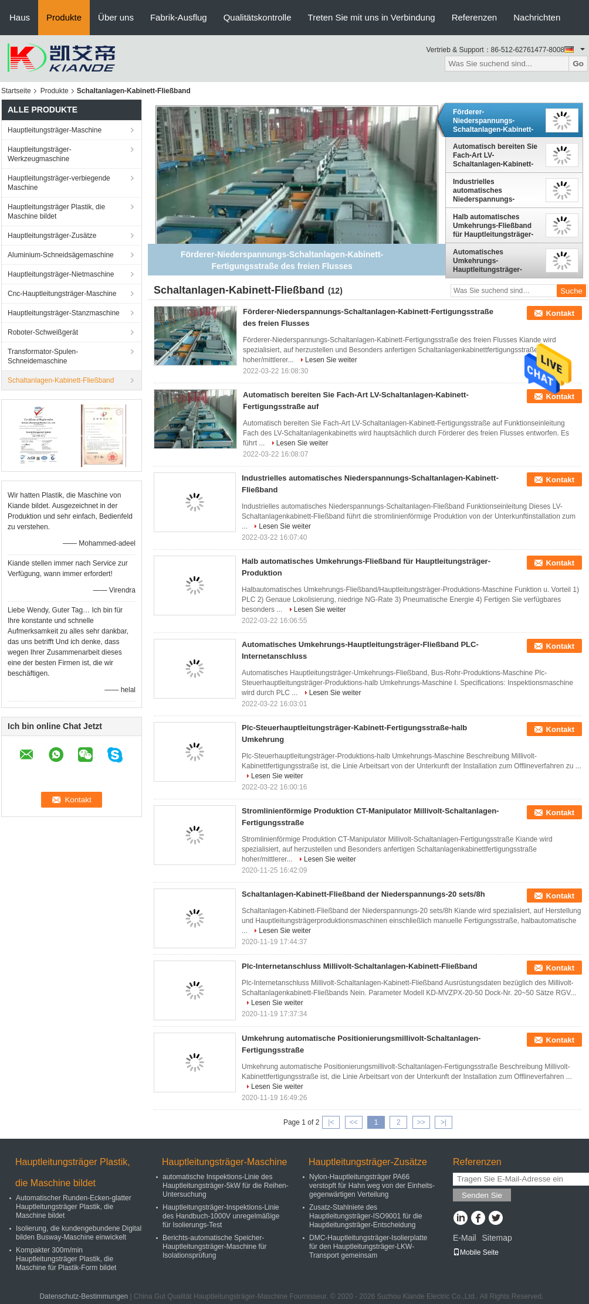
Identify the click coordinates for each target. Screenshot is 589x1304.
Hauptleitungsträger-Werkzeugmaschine (40, 154)
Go (578, 63)
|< (331, 1122)
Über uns (116, 17)
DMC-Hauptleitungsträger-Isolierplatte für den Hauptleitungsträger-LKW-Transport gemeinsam (368, 1246)
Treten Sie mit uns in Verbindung (371, 17)
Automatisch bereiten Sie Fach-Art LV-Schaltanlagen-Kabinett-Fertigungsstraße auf (495, 155)
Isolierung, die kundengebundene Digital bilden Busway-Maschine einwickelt (78, 1232)
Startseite (16, 91)
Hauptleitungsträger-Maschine (54, 130)
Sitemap (497, 1237)
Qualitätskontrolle (258, 17)
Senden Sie (482, 1195)
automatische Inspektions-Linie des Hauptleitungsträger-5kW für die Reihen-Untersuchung (226, 1186)
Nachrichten (536, 17)
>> (421, 1122)
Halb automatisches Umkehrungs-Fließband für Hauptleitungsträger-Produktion (493, 226)
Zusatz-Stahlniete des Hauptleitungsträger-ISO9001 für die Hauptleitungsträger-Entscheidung (365, 1216)
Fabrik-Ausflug (178, 17)
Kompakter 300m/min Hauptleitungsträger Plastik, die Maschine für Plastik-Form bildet (66, 1259)
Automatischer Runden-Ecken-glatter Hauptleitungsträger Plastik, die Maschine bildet (73, 1207)
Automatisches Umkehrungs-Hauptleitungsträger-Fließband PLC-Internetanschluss (487, 261)
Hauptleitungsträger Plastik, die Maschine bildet (56, 211)
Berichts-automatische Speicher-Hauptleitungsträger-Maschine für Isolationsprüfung (214, 1246)
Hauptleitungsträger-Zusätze (52, 235)
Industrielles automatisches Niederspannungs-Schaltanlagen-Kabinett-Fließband (493, 190)
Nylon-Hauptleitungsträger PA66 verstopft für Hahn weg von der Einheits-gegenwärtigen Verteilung (372, 1186)
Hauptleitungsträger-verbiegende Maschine (59, 183)
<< (354, 1122)
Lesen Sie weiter (331, 360)
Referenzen (474, 17)
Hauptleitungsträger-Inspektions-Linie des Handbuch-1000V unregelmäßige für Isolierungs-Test (221, 1216)
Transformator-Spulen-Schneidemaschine (43, 356)
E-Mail (464, 1237)
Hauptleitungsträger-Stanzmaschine (64, 313)
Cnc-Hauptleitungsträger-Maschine (62, 294)
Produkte (64, 17)
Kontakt (560, 313)
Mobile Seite (476, 1252)
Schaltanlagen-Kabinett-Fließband (61, 380)
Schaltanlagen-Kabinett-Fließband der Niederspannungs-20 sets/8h (363, 894)
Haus (19, 17)
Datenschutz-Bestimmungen (83, 1296)
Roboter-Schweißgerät (43, 332)
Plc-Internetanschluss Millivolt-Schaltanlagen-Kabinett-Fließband (360, 966)
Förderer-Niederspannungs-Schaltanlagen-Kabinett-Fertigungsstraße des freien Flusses (493, 121)
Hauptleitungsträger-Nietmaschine (61, 274)
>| (443, 1122)
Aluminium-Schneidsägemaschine (61, 255)
